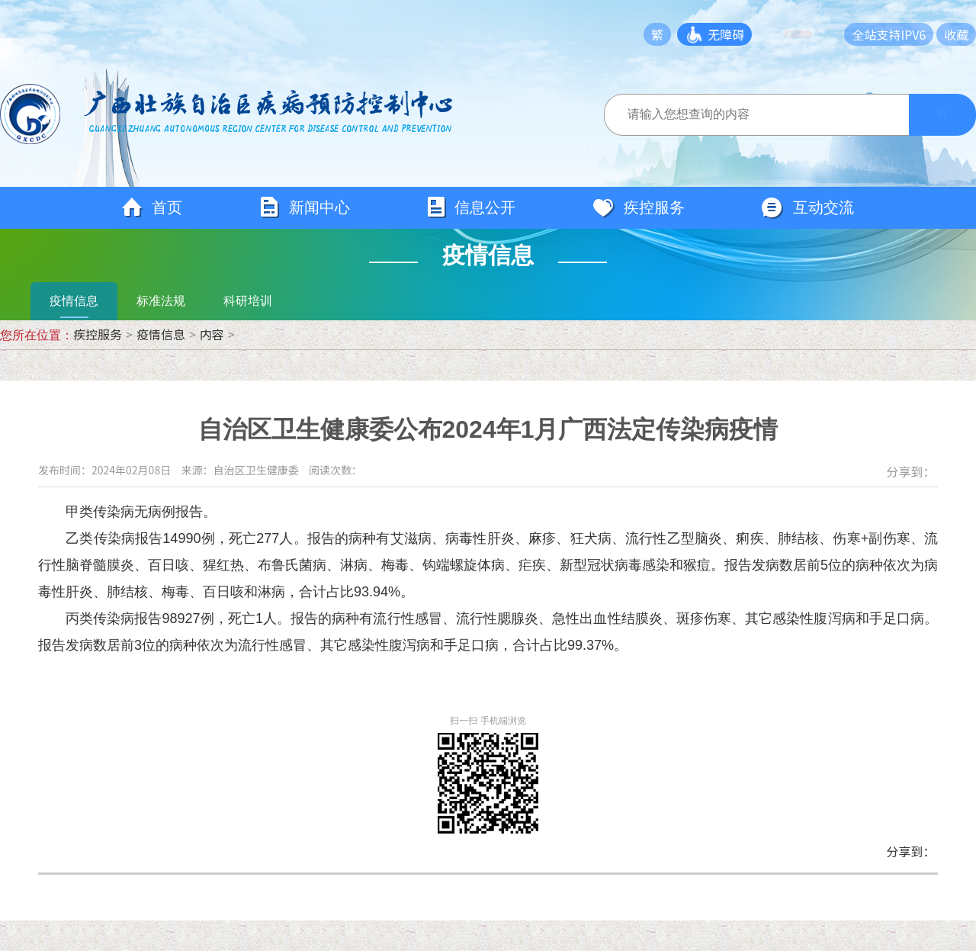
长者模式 (809, 34)
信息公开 (470, 208)
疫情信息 (74, 300)
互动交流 (807, 208)
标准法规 (160, 300)
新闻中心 (304, 208)
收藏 (956, 34)
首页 (152, 208)
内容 (212, 334)
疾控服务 (638, 208)
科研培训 (247, 300)
